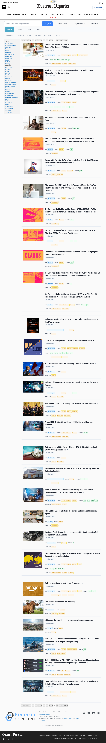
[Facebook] (89, 716)
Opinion (33, 14)
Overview (21, 35)
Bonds (7, 49)
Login (102, 3)
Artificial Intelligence (10, 45)
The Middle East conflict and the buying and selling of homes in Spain (71, 512)
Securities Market (72, 63)
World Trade (8, 112)
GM (55, 59)
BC (71, 283)
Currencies (37, 35)
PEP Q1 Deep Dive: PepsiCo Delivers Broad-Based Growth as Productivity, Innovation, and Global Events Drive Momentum (69, 140)
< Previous (25, 40)
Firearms (7, 73)
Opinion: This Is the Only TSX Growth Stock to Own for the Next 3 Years (71, 383)
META (58, 59)
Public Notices (13, 3)
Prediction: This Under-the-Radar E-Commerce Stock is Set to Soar (70, 119)
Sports (25, 14)
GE (87, 304)
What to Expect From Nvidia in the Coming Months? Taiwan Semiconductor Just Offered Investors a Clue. (69, 491)
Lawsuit (7, 88)
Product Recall (9, 95)
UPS (66, 59)
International (48, 35)
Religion (7, 99)
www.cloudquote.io (44, 714)
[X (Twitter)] (84, 716)
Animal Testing (9, 43)
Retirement (8, 101)
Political (53, 174)
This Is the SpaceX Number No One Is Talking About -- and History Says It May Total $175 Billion (72, 45)
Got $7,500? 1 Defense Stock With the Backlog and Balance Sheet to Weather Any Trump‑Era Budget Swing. (72, 640)
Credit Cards (8, 56)
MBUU (72, 219)
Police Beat (50, 14)
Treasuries (59, 35)
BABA (51, 59)
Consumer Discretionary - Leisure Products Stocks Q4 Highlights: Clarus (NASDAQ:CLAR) (71, 253)
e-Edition (53, 17)
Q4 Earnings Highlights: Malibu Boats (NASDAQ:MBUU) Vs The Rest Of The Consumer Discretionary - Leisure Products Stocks (70, 210)
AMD (55, 107)
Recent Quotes (62, 23)
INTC (60, 353)
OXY (68, 353)
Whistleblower (9, 108)
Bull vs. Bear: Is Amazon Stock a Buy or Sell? (64, 583)
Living (41, 14)
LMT (85, 649)
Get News (50, 521)
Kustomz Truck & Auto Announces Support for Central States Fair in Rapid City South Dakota (71, 533)
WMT (78, 128)
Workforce (8, 110)
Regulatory (58, 357)
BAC (74, 198)
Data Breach (8, 58)
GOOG (67, 107)
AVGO (63, 107)
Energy (7, 71)
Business (16, 14)
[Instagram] (98, 716)
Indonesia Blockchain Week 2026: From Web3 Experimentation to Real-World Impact (71, 320)
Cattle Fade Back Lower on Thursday (60, 602)
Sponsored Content (91, 14)
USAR (81, 170)
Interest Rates (55, 202)
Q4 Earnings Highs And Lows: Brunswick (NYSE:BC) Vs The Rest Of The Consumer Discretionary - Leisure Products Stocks (72, 274)
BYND (75, 241)
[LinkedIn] (94, 716)
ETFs (29, 29)
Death (7, 60)
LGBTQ (7, 90)
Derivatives (8, 62)
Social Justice (9, 103)
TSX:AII (74, 393)
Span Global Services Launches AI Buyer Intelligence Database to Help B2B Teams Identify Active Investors (71, 682)
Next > (66, 40)
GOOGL (72, 107)
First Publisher (51, 81)
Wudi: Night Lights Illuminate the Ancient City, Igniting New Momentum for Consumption (69, 71)
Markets (9, 29)
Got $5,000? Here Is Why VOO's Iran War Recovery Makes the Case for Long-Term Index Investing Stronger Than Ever (72, 661)
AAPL (51, 107)
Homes (4, 3)
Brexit (7, 51)
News (9, 14)
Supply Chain (9, 106)
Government (8, 77)
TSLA (62, 59)
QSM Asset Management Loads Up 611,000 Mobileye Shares (70, 341)
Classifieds (71, 14)
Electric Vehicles (9, 67)
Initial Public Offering (11, 82)
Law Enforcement (10, 86)
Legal (53, 357)
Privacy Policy (68, 718)
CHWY (74, 128)
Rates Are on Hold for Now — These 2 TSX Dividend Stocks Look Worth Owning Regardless (71, 448)
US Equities (70, 572)
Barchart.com (51, 609)
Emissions (8, 69)
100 (61, 40)
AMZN (59, 107)
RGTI (63, 568)
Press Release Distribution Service (55, 330)
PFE (71, 353)
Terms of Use (83, 738)
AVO (72, 241)
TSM (97, 500)
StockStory (50, 149)
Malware (7, 91)
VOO (78, 671)
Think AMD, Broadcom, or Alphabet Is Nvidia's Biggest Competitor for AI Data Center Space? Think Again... (72, 93)
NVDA (92, 500)
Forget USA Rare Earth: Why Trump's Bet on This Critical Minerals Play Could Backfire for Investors (71, 161)
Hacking (7, 78)
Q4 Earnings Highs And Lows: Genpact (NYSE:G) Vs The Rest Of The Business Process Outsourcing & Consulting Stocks (71, 295)
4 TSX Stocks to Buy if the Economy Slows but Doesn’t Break (70, 364)
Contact (75, 738)
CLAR (72, 262)
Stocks (19, 29)
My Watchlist (79, 23)
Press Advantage (51, 543)
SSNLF (82, 479)
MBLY (64, 353)
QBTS (59, 568)
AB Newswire (51, 692)
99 (57, 40)
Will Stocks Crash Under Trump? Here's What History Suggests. (71, 404)
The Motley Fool (51, 55)
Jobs (79, 14)
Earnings (7, 64)
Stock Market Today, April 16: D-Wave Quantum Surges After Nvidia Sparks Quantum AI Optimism (72, 555)
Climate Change (9, 54)
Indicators (94, 23)
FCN (82, 304)
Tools (38, 29)
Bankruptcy (8, 47)
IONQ (51, 568)
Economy (8, 65)
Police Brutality (9, 93)
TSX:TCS (86, 432)
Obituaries (60, 14)
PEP (71, 149)
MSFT (94, 591)
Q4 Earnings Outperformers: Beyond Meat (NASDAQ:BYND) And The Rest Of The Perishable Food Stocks (71, 231)
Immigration (8, 80)
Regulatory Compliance (11, 97)
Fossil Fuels (60, 415)
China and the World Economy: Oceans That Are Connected (69, 620)
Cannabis (8, 52)
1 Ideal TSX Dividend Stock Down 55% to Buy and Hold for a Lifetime (69, 423)
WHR (87, 479)
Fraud (7, 75)
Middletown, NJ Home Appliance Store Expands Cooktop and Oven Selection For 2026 (72, 470)
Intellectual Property (10, 84)
